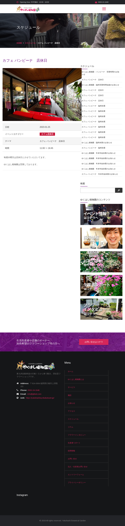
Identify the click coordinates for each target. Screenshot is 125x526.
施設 (69, 395)
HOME (19, 43)
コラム (70, 427)
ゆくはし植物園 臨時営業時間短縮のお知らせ (100, 85)
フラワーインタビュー (77, 435)
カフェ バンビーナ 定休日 (93, 80)
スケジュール (30, 43)
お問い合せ (72, 459)
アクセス (71, 411)
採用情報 (71, 451)
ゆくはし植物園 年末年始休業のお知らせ (99, 153)
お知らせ (71, 403)
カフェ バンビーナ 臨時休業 (93, 106)
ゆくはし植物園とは (76, 379)
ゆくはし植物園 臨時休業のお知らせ (97, 143)
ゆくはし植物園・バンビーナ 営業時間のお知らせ (100, 73)
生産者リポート (74, 443)
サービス (71, 387)
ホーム (70, 371)
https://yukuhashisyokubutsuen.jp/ (40, 398)
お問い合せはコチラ (94, 342)
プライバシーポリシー (77, 482)
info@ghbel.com (34, 394)
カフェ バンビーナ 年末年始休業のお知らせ (100, 174)
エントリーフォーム (76, 475)
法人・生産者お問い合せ (78, 467)
